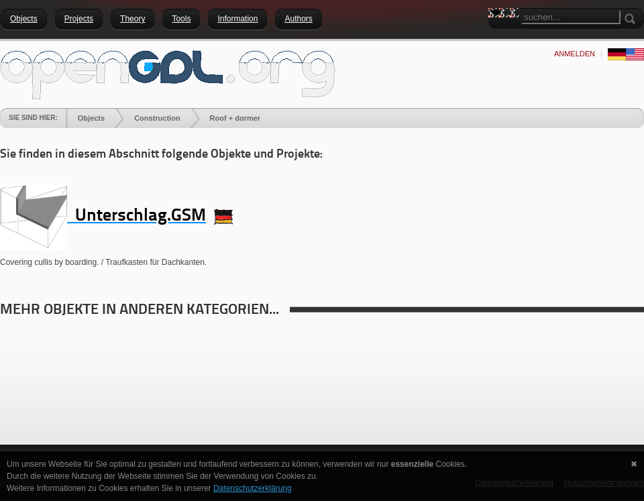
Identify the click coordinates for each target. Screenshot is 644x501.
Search (498, 37)
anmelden (574, 54)
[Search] (571, 17)
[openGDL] (167, 73)
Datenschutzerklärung (252, 488)
